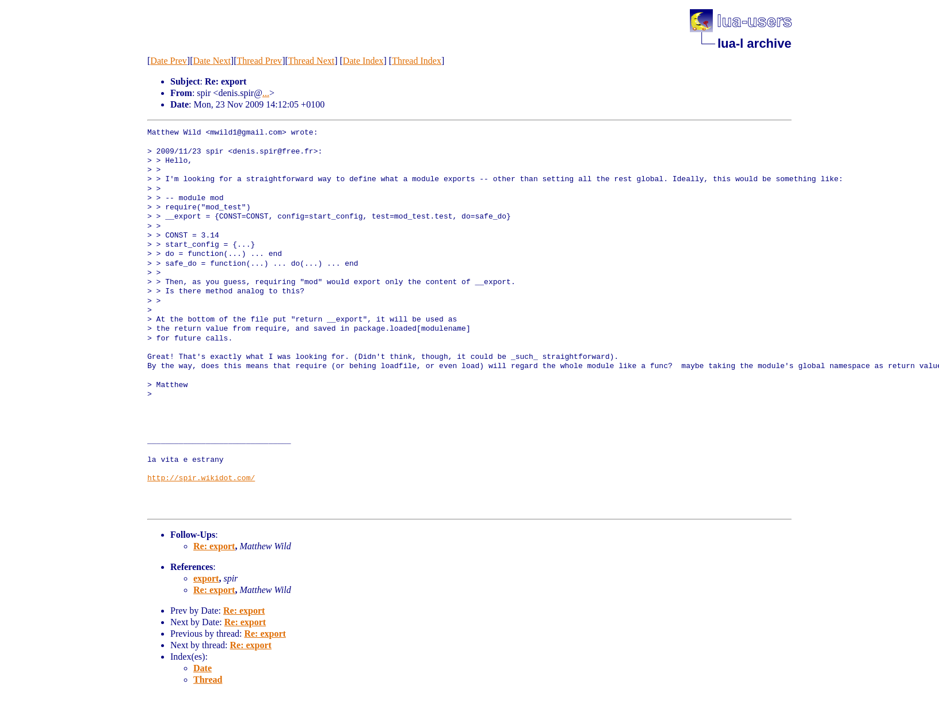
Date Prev (168, 61)
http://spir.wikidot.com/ (201, 478)
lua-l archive (754, 43)
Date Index (363, 61)
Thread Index (416, 61)
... (265, 93)
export (206, 578)
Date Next (212, 61)
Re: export (214, 546)
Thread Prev (259, 61)
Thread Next (311, 61)
